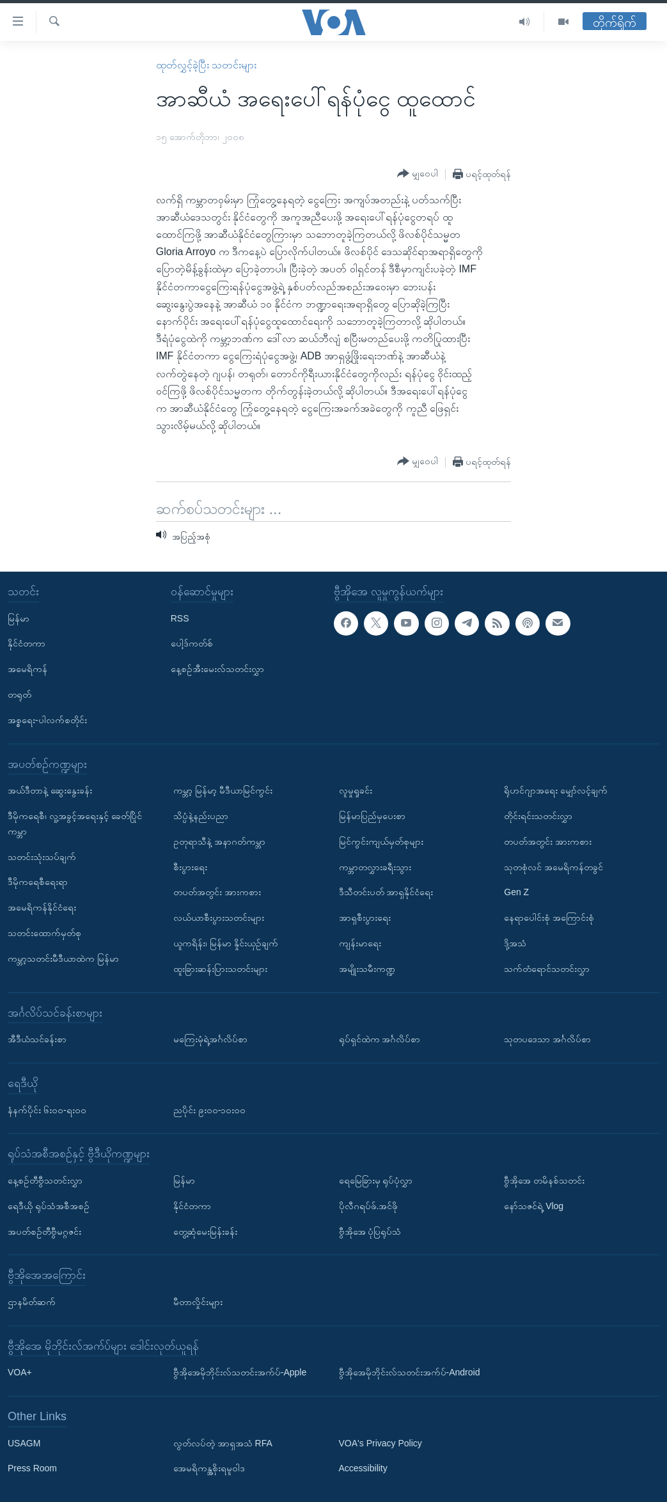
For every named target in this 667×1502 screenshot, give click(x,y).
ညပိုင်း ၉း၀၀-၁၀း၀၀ (209, 1109)
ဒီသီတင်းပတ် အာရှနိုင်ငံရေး (386, 892)
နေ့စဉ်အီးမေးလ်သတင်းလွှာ (217, 669)
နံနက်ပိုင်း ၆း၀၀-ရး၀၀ (47, 1109)
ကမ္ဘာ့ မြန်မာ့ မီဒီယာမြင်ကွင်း (222, 790)
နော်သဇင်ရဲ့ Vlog (533, 1205)
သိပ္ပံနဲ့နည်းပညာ (200, 816)
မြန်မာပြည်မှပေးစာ (372, 816)
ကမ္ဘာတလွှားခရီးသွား (375, 866)
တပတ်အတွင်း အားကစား (217, 892)
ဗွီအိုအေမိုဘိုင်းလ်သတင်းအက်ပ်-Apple (239, 1372)
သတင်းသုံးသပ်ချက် (42, 856)
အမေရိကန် (27, 669)
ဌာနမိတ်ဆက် (32, 1302)
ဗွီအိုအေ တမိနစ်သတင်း (544, 1180)
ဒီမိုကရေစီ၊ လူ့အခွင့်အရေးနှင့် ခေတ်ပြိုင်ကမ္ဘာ (75, 823)
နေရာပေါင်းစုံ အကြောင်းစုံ (549, 917)
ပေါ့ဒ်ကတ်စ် (192, 643)
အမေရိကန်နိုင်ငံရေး (42, 907)
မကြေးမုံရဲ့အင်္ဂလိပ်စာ (210, 1039)
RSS (180, 618)
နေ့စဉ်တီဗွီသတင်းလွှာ (45, 1180)
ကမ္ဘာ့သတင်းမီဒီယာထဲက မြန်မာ (63, 958)
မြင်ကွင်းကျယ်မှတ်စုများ (381, 841)
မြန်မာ (18, 618)
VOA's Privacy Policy (380, 1442)
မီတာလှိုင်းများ (198, 1302)
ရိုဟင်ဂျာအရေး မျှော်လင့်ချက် (556, 790)
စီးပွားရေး (190, 866)
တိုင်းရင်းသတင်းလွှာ (538, 816)
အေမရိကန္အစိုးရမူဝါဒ (209, 1468)
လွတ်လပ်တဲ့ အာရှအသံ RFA (222, 1442)
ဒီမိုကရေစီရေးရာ (38, 882)
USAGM (24, 1442)
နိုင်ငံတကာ (26, 643)
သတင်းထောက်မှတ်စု (44, 933)
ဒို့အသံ (515, 943)
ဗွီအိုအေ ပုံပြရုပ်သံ (370, 1231)
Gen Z (516, 892)
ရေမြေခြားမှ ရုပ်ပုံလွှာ (376, 1180)
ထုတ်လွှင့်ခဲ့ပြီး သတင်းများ (206, 64)
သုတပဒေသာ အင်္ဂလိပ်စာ (547, 1039)
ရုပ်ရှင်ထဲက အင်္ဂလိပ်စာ (380, 1039)
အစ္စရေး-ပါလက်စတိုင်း (47, 720)
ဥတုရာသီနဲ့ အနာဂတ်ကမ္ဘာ (219, 841)
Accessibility (363, 1468)
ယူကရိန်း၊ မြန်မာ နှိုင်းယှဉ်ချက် (225, 943)
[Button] (417, 174)
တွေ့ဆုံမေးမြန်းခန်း (205, 1231)
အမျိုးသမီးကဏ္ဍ (367, 968)
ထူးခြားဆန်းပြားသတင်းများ (220, 968)
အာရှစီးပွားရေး (365, 917)
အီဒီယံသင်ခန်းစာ (37, 1039)
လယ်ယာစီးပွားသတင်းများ (218, 917)
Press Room (32, 1468)
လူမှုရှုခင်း (355, 790)
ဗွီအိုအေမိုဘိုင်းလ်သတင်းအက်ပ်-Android (409, 1372)
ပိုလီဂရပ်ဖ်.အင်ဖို (368, 1205)
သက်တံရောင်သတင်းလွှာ (547, 968)
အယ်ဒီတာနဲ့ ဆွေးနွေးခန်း (50, 790)
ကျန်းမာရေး (360, 943)
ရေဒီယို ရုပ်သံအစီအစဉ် (49, 1205)
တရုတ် (19, 694)
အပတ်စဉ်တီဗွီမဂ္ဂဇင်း (44, 1231)
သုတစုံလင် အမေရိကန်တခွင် (553, 866)
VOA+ (20, 1372)
